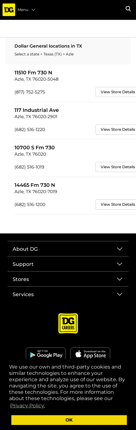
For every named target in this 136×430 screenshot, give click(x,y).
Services (23, 294)
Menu (27, 9)
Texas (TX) (53, 54)
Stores (21, 279)
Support (23, 264)
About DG (25, 249)
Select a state (27, 54)
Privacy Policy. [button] (27, 406)
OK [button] (69, 420)
